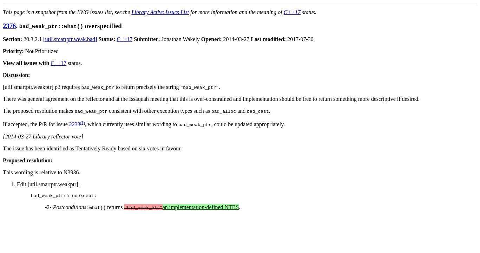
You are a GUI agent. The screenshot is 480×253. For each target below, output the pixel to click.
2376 (9, 26)
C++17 (292, 12)
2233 (74, 125)
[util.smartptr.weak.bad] (70, 39)
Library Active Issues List (160, 12)
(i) (82, 122)
